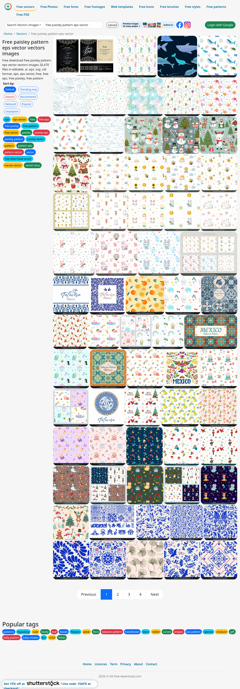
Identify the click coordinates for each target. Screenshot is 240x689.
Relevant (10, 104)
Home (8, 34)
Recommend (28, 97)
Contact (151, 664)
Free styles (192, 7)
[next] (155, 594)
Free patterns (216, 7)
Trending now (28, 89)
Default (9, 89)
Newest (10, 97)
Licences (100, 664)
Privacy (125, 664)
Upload (112, 25)
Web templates (122, 7)
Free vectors (25, 7)
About (138, 664)
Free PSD (22, 15)
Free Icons (146, 7)
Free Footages (94, 7)
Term (113, 664)
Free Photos (49, 7)
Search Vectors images (23, 25)
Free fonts (71, 7)
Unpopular (12, 111)
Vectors (21, 34)
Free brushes (169, 7)
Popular (26, 104)
